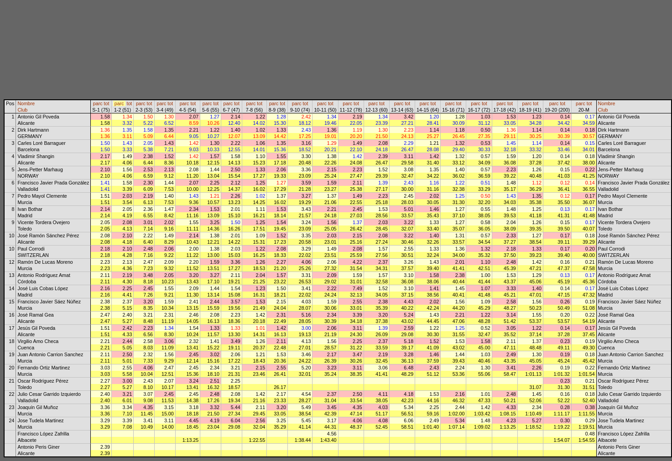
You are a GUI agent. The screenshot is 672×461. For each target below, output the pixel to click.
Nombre (26, 103)
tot (106, 103)
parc (98, 103)
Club (22, 110)
